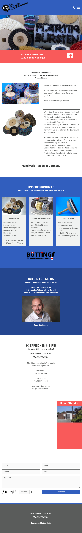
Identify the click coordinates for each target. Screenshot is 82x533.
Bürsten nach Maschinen (41, 218)
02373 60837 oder (33, 57)
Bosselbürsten (68, 219)
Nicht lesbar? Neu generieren (32, 492)
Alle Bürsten (14, 218)
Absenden (61, 492)
